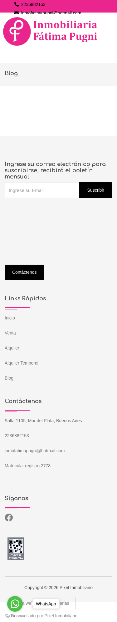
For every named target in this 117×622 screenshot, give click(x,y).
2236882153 (30, 4)
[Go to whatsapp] (15, 604)
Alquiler (12, 347)
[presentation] (52, 210)
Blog (9, 378)
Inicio (10, 317)
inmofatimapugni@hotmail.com (47, 13)
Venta (10, 332)
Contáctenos (24, 272)
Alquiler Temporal (21, 362)
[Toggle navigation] (10, 53)
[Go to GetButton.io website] (15, 616)
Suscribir (95, 190)
